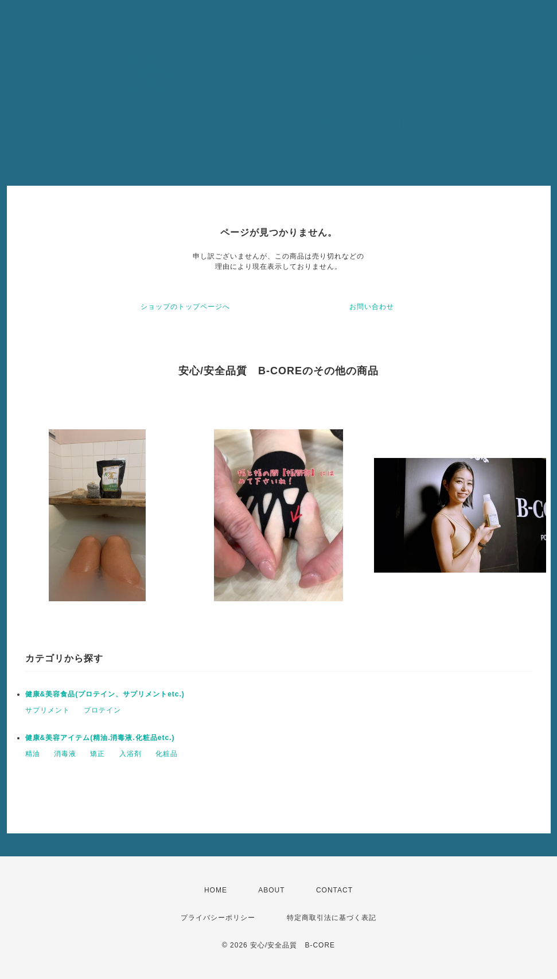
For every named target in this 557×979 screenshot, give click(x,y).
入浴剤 (130, 754)
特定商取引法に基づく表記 (331, 918)
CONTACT (334, 890)
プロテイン (102, 710)
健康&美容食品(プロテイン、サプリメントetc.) (105, 694)
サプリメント (47, 710)
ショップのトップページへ (185, 307)
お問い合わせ (371, 307)
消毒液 (65, 754)
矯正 (97, 754)
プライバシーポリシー (218, 918)
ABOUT (271, 890)
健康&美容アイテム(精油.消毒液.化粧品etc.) (100, 738)
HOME (215, 890)
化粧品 (166, 754)
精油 (32, 754)
